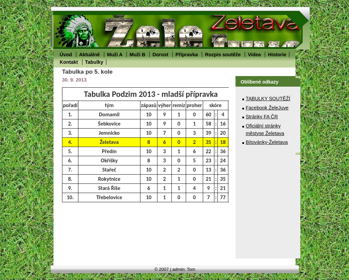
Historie (277, 54)
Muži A (114, 54)
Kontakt (69, 62)
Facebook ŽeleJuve (267, 107)
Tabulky (94, 62)
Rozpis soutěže (223, 54)
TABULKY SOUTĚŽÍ (268, 98)
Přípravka (187, 54)
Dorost (160, 54)
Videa (254, 54)
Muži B (137, 54)
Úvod (66, 54)
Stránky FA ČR (262, 116)
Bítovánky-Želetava (267, 142)
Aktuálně (89, 54)
